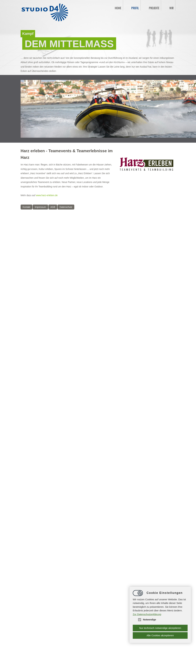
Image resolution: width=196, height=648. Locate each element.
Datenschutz (65, 207)
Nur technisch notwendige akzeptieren (160, 628)
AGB (52, 207)
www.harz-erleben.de (47, 195)
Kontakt (26, 207)
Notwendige (147, 620)
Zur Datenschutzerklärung (147, 614)
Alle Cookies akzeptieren (160, 635)
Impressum (40, 207)
